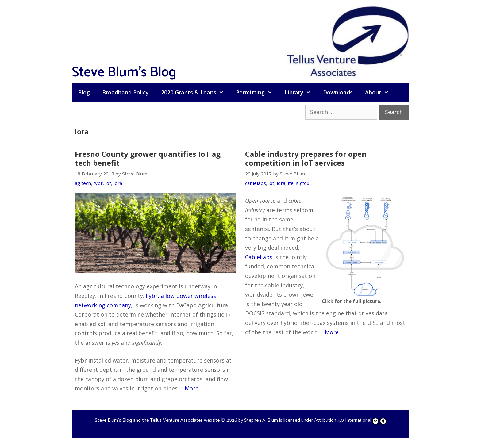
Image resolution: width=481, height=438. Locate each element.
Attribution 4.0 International (350, 420)
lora (118, 183)
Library (301, 92)
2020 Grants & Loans (195, 92)
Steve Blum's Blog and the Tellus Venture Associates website (157, 420)
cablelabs (255, 183)
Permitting (257, 92)
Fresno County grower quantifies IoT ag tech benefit (148, 158)
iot (108, 183)
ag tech (83, 183)
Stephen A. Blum (261, 420)
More (191, 388)
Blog (84, 92)
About (380, 92)
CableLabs (258, 257)
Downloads (338, 92)
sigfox (302, 183)
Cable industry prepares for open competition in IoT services (306, 158)
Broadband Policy (125, 92)
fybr (98, 183)
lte (291, 183)
